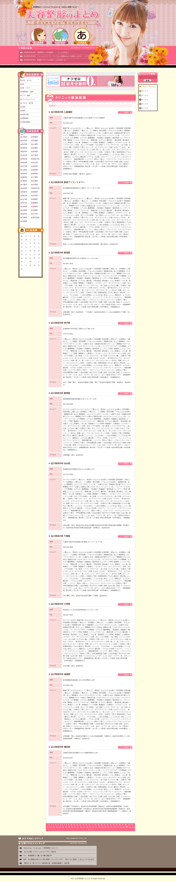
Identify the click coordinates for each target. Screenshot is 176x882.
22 (107, 825)
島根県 (35, 192)
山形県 (35, 144)
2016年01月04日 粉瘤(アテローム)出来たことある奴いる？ (45, 60)
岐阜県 (24, 173)
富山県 (35, 162)
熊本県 (24, 214)
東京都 (24, 159)
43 (84, 827)
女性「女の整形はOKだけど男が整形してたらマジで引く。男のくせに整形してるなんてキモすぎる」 (59, 859)
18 (95, 825)
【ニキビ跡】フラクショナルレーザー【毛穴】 (40, 852)
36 (63, 827)
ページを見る (125, 112)
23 (110, 825)
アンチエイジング (28, 99)
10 (71, 825)
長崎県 (35, 210)
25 (117, 825)
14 (83, 825)
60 (89, 829)
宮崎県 (24, 217)
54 (117, 827)
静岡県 (35, 173)
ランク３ (145, 100)
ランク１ (145, 91)
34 (57, 827)
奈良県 (24, 188)
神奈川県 (36, 159)
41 (78, 827)
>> (92, 829)
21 (104, 825)
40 (75, 827)
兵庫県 (35, 184)
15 (86, 825)
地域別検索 (60, 36)
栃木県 (24, 151)
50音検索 (82, 36)
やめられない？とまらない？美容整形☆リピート (41, 848)
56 (124, 827)
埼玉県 (24, 155)
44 (87, 827)
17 (92, 825)
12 (77, 825)
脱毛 (23, 107)
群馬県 (35, 151)
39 (72, 827)
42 (81, 827)
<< (49, 825)
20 (101, 825)
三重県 (35, 177)
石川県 (24, 166)
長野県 (35, 170)
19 (98, 825)
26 (120, 825)
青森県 (35, 137)
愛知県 (24, 177)
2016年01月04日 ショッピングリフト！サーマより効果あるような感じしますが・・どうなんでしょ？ (61, 56)
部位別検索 (38, 36)
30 (132, 825)
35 (60, 827)
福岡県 (35, 206)
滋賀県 (24, 181)
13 (80, 825)
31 (48, 827)
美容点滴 (25, 114)
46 (93, 827)
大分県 (35, 214)
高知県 (24, 206)
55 (120, 827)
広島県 (35, 195)
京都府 (35, 181)
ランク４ (145, 104)
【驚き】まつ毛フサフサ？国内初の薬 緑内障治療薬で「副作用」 (47, 863)
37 (66, 827)
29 (129, 825)
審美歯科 (25, 118)
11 (74, 825)
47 (96, 827)
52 (111, 827)
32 (51, 827)
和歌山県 (36, 188)
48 (99, 827)
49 (102, 827)
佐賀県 (24, 210)
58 (130, 827)
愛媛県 (35, 203)
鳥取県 (24, 192)
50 (105, 827)
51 (108, 827)
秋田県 (24, 144)
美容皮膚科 (26, 122)
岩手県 (24, 140)
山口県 (24, 199)
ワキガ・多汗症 (27, 103)
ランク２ (145, 95)
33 (54, 827)
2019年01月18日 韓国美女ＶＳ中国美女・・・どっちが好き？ (46, 52)
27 (123, 825)
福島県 (24, 148)
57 (127, 827)
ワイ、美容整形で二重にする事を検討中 (37, 855)
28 (126, 825)
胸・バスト (26, 88)
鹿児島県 (36, 217)
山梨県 (24, 170)
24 (114, 825)
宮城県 (35, 140)
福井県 (35, 166)
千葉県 (35, 155)
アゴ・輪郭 (26, 95)
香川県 (24, 203)
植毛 (23, 111)
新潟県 (24, 162)
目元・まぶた (27, 80)
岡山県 (24, 195)
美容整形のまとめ (62, 17)
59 (133, 827)
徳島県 (35, 199)
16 (89, 825)
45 (90, 827)
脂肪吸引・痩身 (27, 92)
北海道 (24, 137)
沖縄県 (24, 221)
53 (114, 827)
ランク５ (145, 108)
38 (69, 827)
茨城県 (35, 148)
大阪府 (24, 184)
